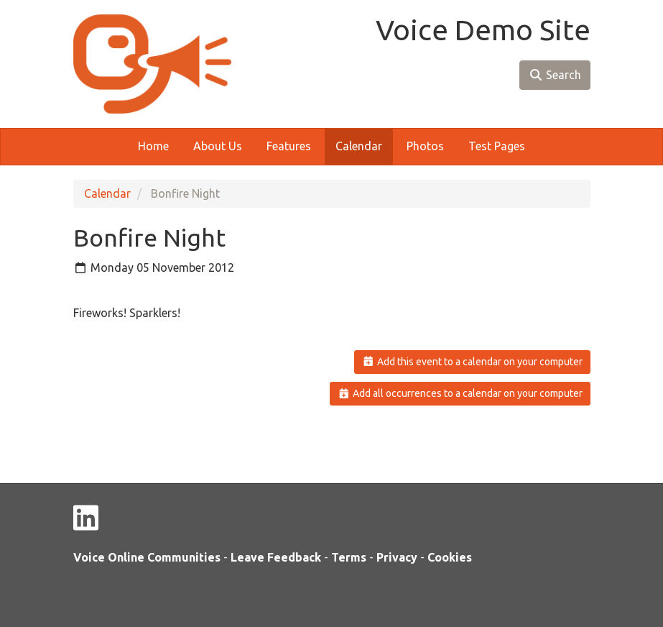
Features (288, 145)
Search (555, 74)
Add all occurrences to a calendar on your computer (460, 393)
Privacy (396, 557)
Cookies (449, 557)
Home (153, 145)
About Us (217, 145)
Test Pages (496, 145)
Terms (348, 557)
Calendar (358, 145)
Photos (425, 145)
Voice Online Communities (147, 557)
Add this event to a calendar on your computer (472, 361)
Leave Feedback (276, 557)
